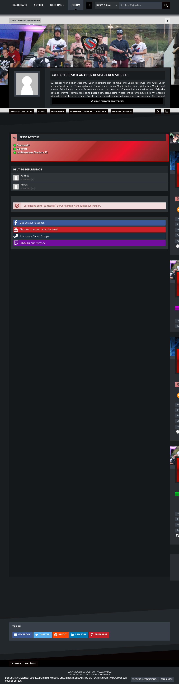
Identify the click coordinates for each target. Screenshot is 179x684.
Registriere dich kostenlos (81, 587)
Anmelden (76, 598)
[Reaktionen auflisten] (66, 273)
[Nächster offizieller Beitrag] (94, 273)
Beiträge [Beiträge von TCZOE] (19, 545)
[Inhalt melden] (89, 273)
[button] (107, 5)
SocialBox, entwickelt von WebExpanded (89, 672)
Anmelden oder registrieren (25, 20)
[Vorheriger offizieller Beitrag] (89, 457)
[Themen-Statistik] (167, 111)
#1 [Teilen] (95, 158)
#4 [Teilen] (94, 472)
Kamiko (126, 168)
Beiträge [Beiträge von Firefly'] (19, 348)
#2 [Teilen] (94, 288)
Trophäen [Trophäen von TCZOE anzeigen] (20, 539)
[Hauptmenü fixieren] (167, 21)
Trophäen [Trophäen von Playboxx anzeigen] (20, 226)
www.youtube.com (86, 191)
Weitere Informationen (144, 679)
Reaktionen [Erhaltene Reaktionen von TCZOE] (21, 534)
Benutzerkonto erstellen (45, 598)
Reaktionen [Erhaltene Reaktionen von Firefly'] (21, 343)
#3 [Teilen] (94, 364)
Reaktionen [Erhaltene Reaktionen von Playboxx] (21, 220)
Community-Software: (89, 675)
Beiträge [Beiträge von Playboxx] (19, 237)
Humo (73, 168)
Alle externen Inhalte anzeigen (80, 217)
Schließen (166, 679)
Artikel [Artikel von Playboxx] (19, 231)
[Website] (46, 481)
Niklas (126, 176)
